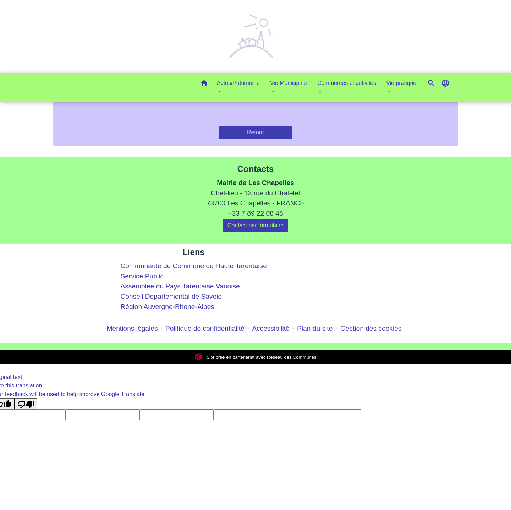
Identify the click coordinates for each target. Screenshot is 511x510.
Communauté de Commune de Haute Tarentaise (193, 266)
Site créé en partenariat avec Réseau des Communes (256, 357)
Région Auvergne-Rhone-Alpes (167, 306)
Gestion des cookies (371, 328)
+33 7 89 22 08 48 (255, 213)
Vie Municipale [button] (288, 83)
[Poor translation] (26, 403)
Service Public (142, 276)
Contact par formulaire (255, 225)
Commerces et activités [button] (346, 83)
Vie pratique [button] (401, 83)
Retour (255, 132)
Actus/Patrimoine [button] (238, 83)
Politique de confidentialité (204, 328)
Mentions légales (132, 328)
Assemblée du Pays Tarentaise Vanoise (180, 286)
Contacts (255, 169)
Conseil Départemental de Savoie (171, 296)
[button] (204, 84)
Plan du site (315, 328)
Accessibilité (271, 328)
